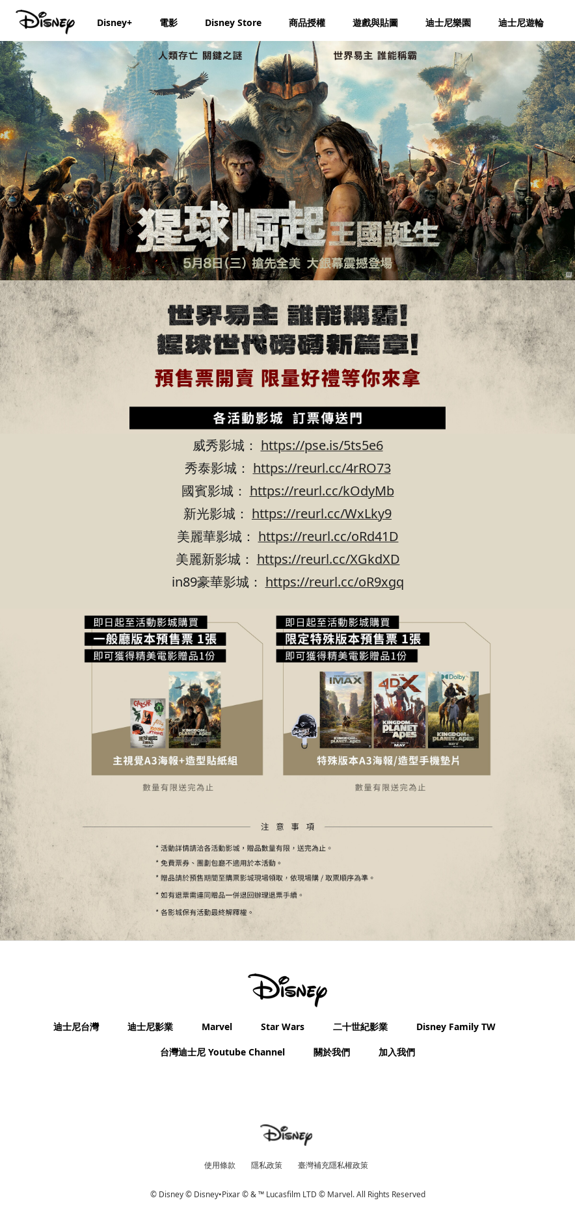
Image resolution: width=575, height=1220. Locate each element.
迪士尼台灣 (76, 1026)
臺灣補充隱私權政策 (333, 1165)
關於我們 (332, 1052)
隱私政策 (266, 1165)
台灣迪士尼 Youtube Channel (222, 1052)
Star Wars (282, 1026)
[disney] (287, 990)
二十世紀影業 (360, 1026)
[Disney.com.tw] (46, 22)
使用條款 (219, 1165)
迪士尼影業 (150, 1026)
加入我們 (397, 1052)
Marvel (217, 1026)
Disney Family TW (456, 1026)
